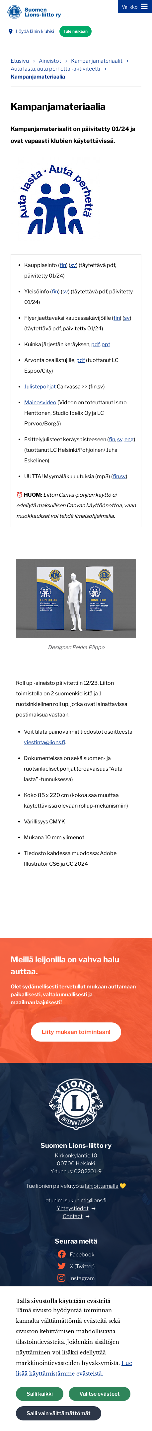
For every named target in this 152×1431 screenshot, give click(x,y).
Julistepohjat (40, 386)
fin (63, 265)
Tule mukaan (75, 31)
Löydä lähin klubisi (31, 31)
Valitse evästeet (99, 1394)
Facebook (76, 1254)
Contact (73, 1216)
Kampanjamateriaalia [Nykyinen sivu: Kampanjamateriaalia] (38, 77)
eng (129, 439)
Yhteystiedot (73, 1208)
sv (73, 265)
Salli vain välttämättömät (59, 1413)
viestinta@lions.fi (44, 742)
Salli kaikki (40, 1394)
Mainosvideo (40, 402)
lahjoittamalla (101, 1186)
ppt (106, 344)
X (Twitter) (76, 1266)
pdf (95, 344)
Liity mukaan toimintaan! (76, 1031)
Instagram (76, 1278)
